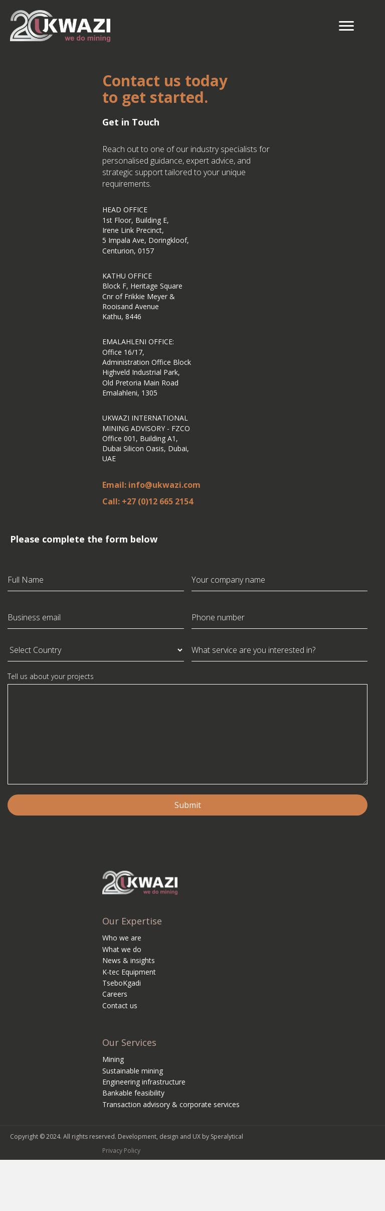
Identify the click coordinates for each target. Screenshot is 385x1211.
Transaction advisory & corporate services (171, 1104)
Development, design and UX (159, 1136)
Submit (187, 805)
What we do (121, 949)
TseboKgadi (121, 983)
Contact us (119, 1005)
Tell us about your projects (51, 676)
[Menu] (346, 26)
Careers (114, 994)
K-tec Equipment (129, 972)
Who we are (121, 938)
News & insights (128, 960)
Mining (113, 1059)
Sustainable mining (132, 1070)
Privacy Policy (121, 1150)
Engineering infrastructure (143, 1082)
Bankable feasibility (133, 1093)
